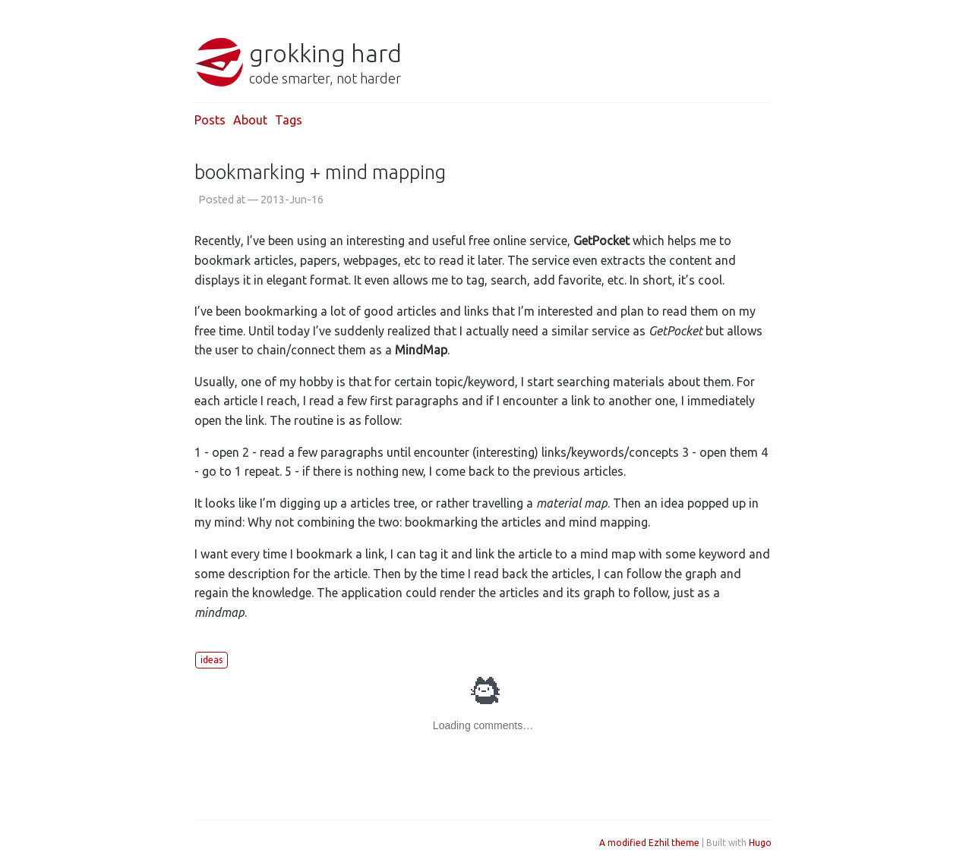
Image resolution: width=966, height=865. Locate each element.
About (250, 120)
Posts (210, 120)
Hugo (760, 843)
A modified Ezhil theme (649, 843)
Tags (288, 120)
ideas (211, 660)
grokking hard (325, 53)
